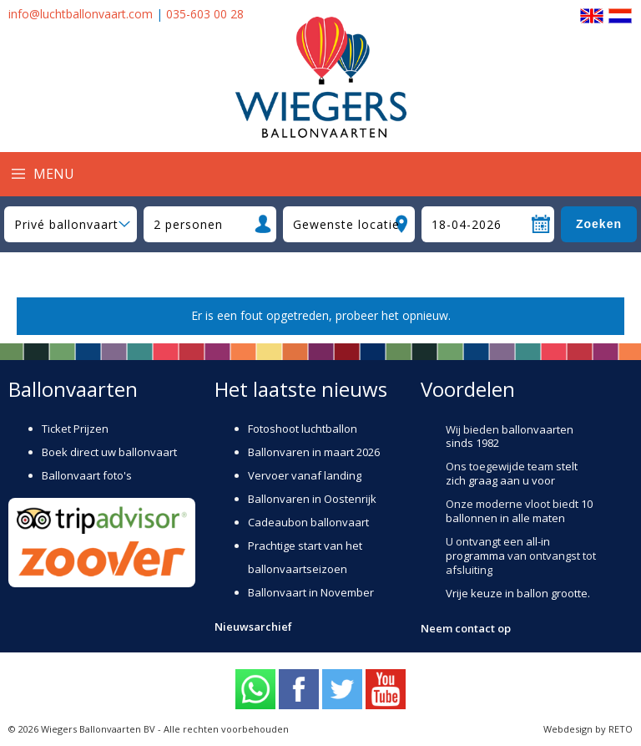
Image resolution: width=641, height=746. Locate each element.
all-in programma (498, 548)
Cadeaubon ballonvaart (308, 522)
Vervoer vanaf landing (304, 475)
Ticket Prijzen (75, 428)
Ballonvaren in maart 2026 (314, 451)
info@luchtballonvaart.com (80, 14)
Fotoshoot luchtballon (302, 428)
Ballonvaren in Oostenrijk (312, 498)
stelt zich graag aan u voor (512, 473)
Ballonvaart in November (311, 592)
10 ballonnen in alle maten (519, 510)
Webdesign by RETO (588, 729)
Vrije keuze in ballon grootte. (518, 593)
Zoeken (599, 224)
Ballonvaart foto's (87, 475)
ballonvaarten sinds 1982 (509, 436)
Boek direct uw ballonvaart (109, 451)
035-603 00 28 (205, 14)
